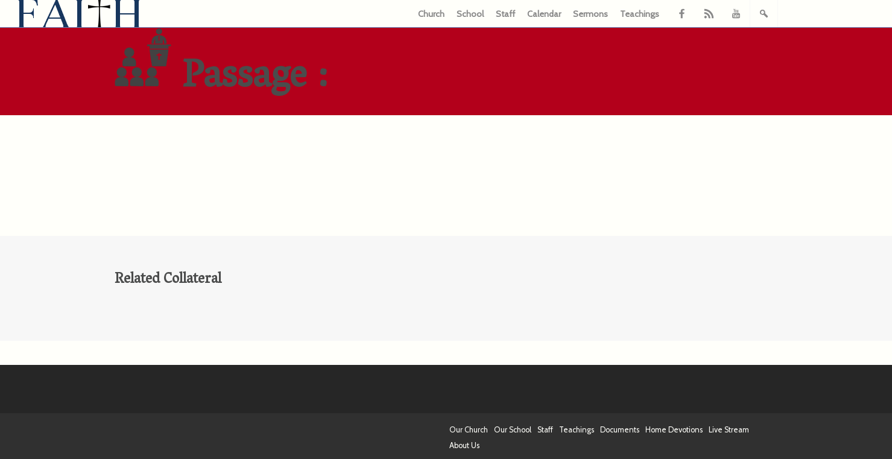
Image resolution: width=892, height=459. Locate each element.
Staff (505, 13)
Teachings (639, 13)
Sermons (590, 13)
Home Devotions (674, 429)
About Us (464, 445)
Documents (619, 429)
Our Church (468, 429)
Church (431, 13)
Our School (512, 429)
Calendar (544, 13)
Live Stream (729, 429)
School (470, 13)
